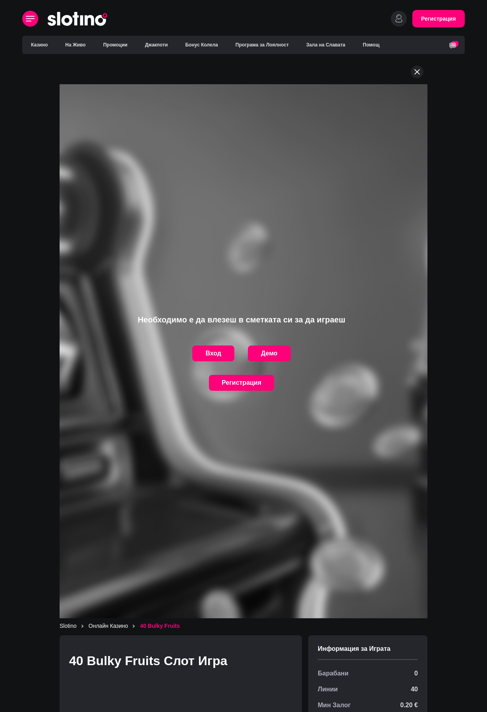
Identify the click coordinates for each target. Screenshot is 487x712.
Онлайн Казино (108, 626)
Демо (269, 353)
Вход (213, 353)
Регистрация (438, 18)
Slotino (68, 626)
